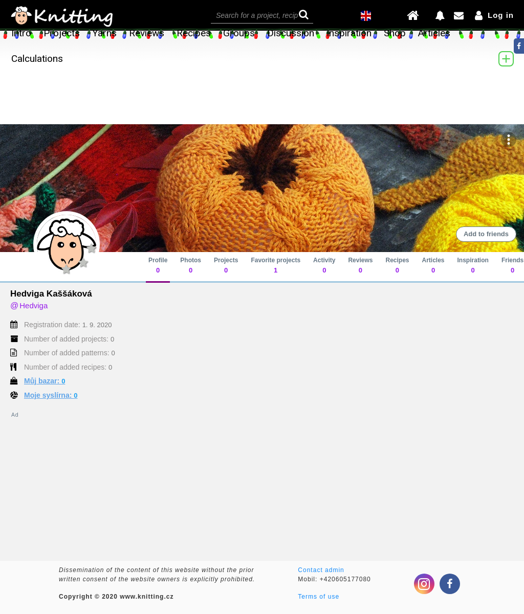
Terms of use (318, 596)
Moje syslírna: (51, 395)
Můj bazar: (44, 381)
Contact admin (321, 570)
